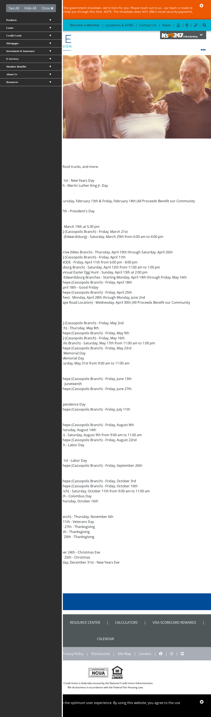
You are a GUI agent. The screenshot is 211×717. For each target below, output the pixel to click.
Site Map (124, 653)
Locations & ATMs (119, 25)
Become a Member (85, 25)
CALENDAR (105, 639)
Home (13, 150)
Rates (166, 25)
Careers (145, 653)
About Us (28, 150)
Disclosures (100, 653)
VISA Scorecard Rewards (174, 622)
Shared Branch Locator (33, 622)
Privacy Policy (73, 653)
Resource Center (85, 622)
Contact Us (148, 25)
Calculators (126, 622)
